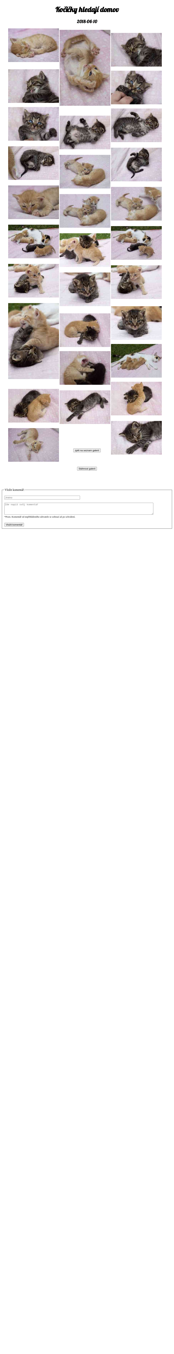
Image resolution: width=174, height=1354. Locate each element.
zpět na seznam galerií (87, 450)
